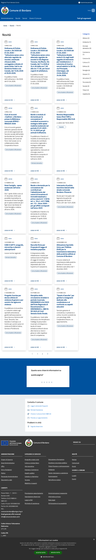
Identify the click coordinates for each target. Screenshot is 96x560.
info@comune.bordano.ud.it (10, 517)
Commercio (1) (86, 53)
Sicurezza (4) (87, 82)
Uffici (2, 466)
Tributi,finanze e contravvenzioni (58, 466)
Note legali (51, 500)
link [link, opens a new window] (66, 548)
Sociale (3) (86, 86)
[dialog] (48, 549)
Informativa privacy (54, 496)
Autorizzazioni (52, 476)
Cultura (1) (86, 62)
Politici (3, 473)
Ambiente (51, 469)
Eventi (74, 479)
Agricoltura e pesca (54, 480)
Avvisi (8, 42)
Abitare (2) (86, 38)
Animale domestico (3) (87, 47)
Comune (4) (86, 58)
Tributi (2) (86, 90)
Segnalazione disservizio (32, 496)
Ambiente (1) (87, 42)
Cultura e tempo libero (32, 463)
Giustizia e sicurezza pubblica (57, 463)
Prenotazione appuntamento (34, 493)
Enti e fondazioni (6, 470)
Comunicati (75, 463)
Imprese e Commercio (31, 470)
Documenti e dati (6, 480)
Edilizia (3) (86, 66)
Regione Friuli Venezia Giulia (10, 2)
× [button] (94, 539)
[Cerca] (92, 10)
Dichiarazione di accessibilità (57, 503)
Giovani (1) (86, 74)
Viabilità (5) (86, 94)
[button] (48, 557)
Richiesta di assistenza (32, 503)
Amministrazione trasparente (57, 493)
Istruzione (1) (87, 78)
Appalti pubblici (29, 473)
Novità (12, 25)
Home (5, 25)
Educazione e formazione (56, 459)
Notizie (8, 108)
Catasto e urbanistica (31, 476)
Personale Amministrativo (9, 476)
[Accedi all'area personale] (85, 2)
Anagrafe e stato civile (32, 459)
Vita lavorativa (29, 466)
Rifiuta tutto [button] (55, 552)
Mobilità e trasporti (31, 483)
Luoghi (74, 476)
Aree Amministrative (7, 463)
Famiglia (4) (86, 70)
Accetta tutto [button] (40, 552)
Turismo (27, 480)
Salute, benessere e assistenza (58, 473)
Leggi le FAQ (29, 500)
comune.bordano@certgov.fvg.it (11, 511)
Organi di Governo (7, 459)
